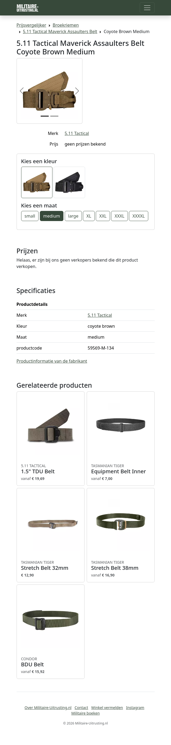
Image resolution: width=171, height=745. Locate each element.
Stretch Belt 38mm (120, 565)
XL (88, 216)
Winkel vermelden (107, 707)
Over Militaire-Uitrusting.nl (48, 707)
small (30, 216)
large (73, 216)
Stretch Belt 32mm (50, 565)
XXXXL (138, 216)
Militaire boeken (85, 713)
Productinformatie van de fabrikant (52, 361)
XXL (103, 216)
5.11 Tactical (77, 133)
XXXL (119, 216)
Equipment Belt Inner (120, 469)
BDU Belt (50, 662)
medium (51, 216)
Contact (81, 707)
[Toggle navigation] (147, 7)
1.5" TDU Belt (50, 469)
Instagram (135, 707)
